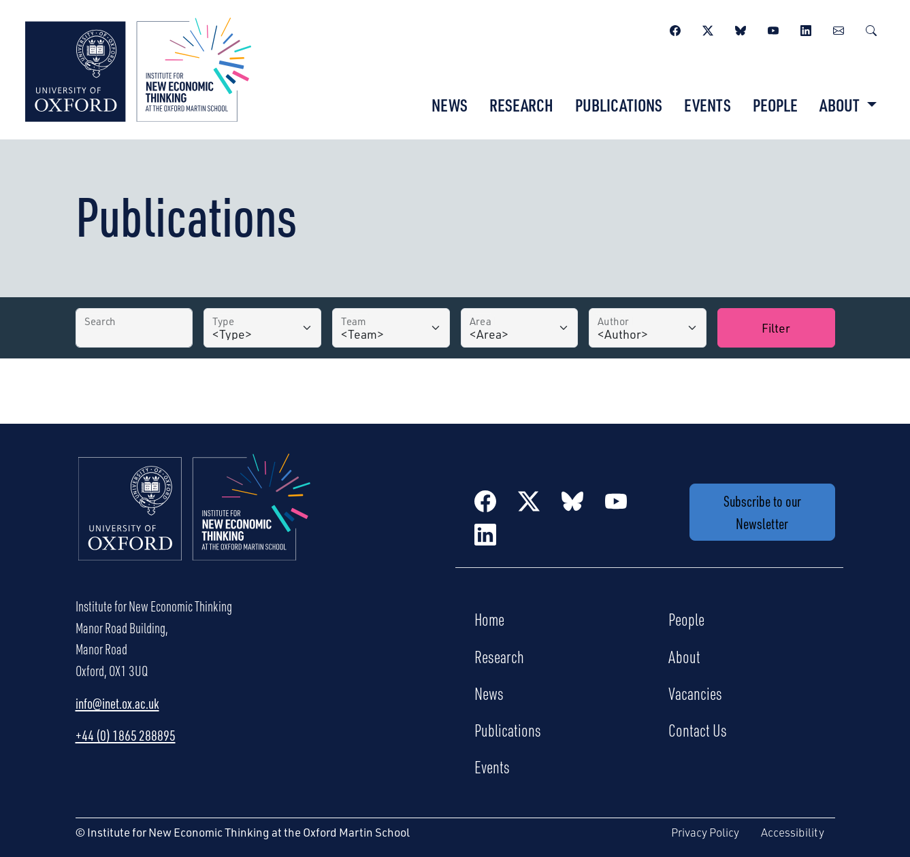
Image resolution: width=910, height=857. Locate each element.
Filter (776, 327)
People (775, 105)
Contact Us (697, 730)
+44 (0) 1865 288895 (126, 735)
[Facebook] (675, 28)
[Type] (262, 328)
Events (707, 105)
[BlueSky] (740, 28)
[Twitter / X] (708, 28)
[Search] (871, 28)
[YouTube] (773, 28)
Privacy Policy (705, 832)
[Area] (520, 328)
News (450, 105)
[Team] (391, 328)
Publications (618, 105)
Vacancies (695, 693)
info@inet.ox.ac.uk (117, 703)
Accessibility (792, 832)
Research (521, 105)
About (684, 656)
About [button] (840, 105)
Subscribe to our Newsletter (762, 512)
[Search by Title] (134, 328)
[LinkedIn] (806, 28)
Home (489, 619)
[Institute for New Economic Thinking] (138, 68)
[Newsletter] (838, 28)
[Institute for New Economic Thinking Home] (195, 522)
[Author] (647, 328)
